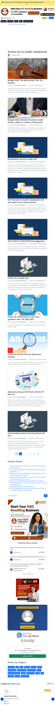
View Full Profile (16, 55)
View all (50, 684)
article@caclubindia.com (27, 652)
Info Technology (22, 670)
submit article (27, 656)
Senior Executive (10, 696)
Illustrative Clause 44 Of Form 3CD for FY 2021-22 (26, 393)
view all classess (27, 574)
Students (27, 667)
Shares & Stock (31, 670)
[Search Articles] (26, 495)
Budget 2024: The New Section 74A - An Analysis (25, 81)
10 (34, 454)
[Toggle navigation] (13, 18)
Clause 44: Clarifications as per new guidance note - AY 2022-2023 (23, 318)
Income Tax (11, 667)
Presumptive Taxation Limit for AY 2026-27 (22, 486)
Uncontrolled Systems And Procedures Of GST (26, 434)
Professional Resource (14, 673)
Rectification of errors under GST (22, 159)
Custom (17, 676)
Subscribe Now (27, 627)
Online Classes (27, 543)
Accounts (33, 667)
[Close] (53, 2)
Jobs (21, 21)
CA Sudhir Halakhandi (19, 85)
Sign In (51, 18)
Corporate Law (12, 670)
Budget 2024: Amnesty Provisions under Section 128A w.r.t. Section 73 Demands (25, 121)
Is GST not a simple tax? (18, 278)
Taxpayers (10, 676)
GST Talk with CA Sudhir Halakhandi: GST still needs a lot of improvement (26, 201)
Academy (3, 21)
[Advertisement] (27, 38)
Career (39, 667)
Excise (37, 673)
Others (23, 673)
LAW (42, 673)
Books (16, 21)
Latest (10, 683)
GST (17, 667)
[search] (45, 495)
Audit (21, 667)
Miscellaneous (24, 676)
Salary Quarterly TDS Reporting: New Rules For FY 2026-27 (27, 481)
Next (38, 454)
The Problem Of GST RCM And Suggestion (26, 241)
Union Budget (30, 673)
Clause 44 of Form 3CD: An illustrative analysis (24, 355)
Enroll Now (41, 552)
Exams (39, 670)
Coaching (10, 21)
